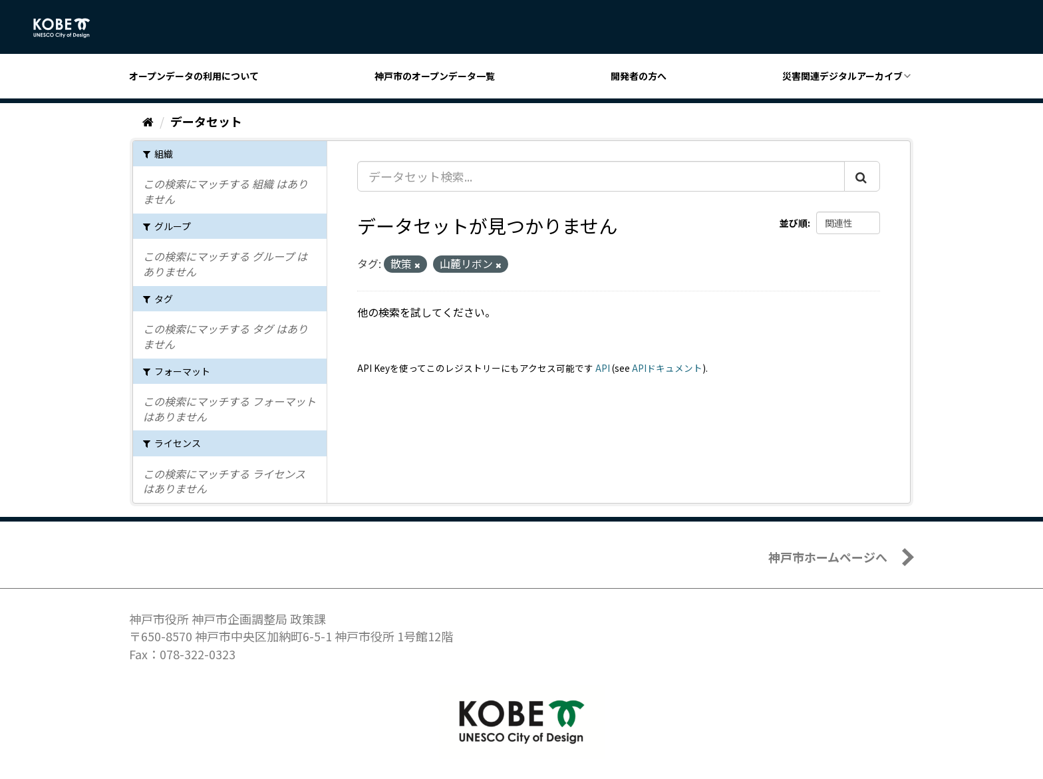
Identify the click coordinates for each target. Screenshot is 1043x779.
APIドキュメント (667, 368)
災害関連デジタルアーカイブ (842, 75)
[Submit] (862, 176)
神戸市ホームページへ (827, 556)
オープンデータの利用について (194, 75)
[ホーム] (148, 121)
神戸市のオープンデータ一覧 (434, 75)
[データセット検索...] (601, 176)
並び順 (794, 223)
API (602, 368)
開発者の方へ (639, 75)
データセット (206, 121)
